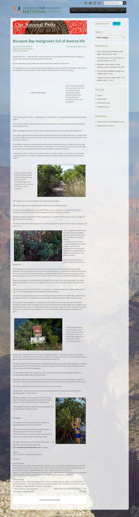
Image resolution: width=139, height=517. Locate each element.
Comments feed (103, 103)
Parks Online (112, 10)
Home (73, 10)
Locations (83, 10)
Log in (99, 95)
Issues (93, 10)
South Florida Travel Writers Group (110, 122)
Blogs (101, 10)
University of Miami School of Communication (72, 514)
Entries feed (101, 99)
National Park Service (105, 126)
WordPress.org (103, 107)
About (122, 10)
